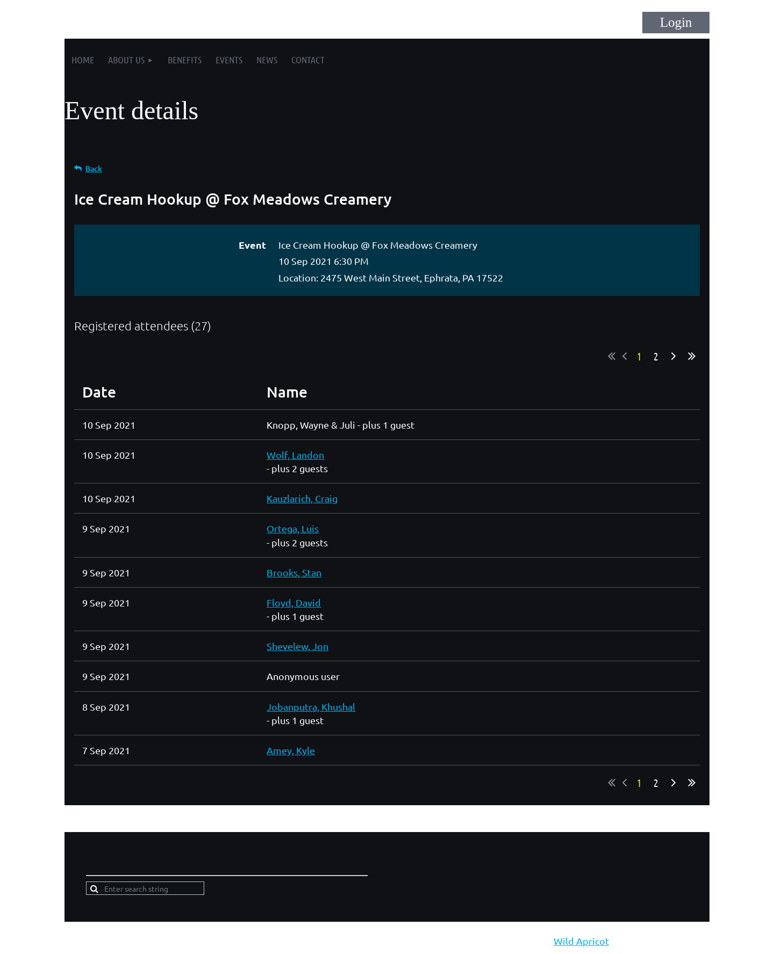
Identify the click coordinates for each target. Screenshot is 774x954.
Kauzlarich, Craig (302, 498)
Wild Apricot (581, 940)
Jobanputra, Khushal (311, 706)
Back (93, 168)
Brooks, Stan (294, 572)
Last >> (691, 356)
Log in (676, 22)
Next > (673, 356)
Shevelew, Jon (297, 646)
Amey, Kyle (291, 750)
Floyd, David (294, 602)
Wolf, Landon (295, 454)
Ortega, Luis (293, 528)
